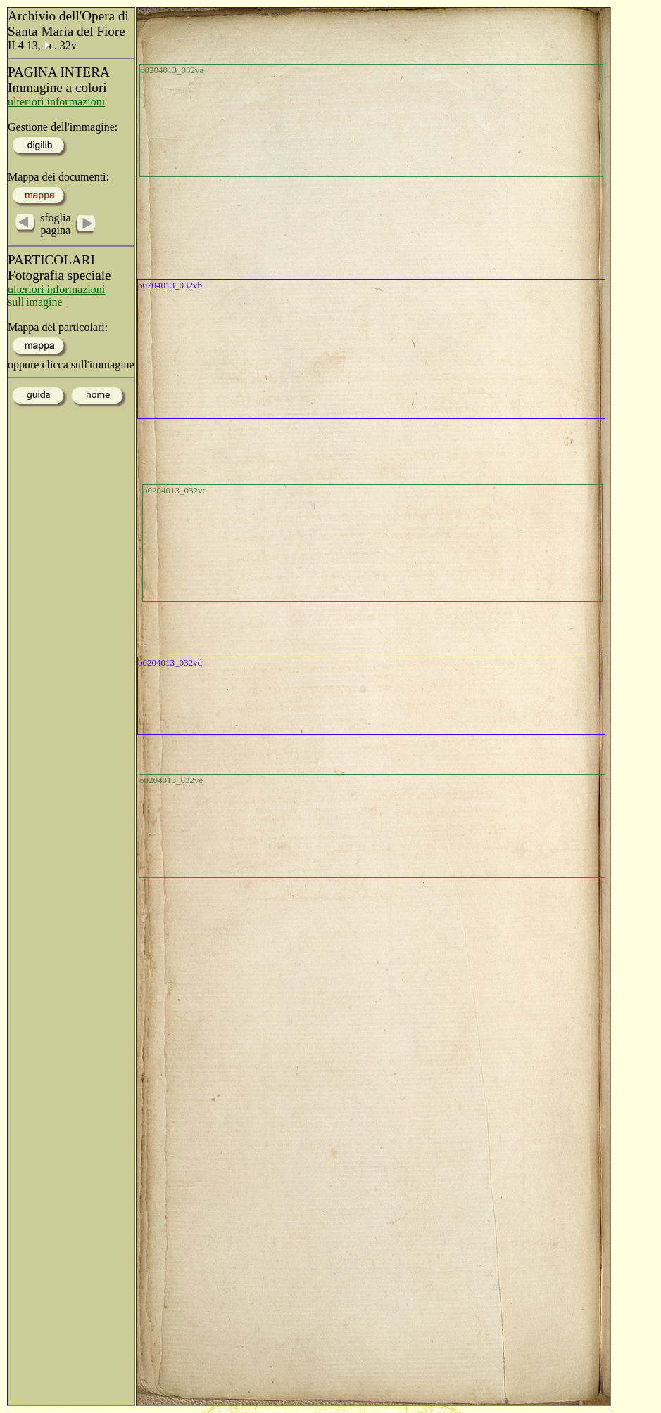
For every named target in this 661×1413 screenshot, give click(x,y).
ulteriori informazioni (56, 102)
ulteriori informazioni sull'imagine (56, 295)
